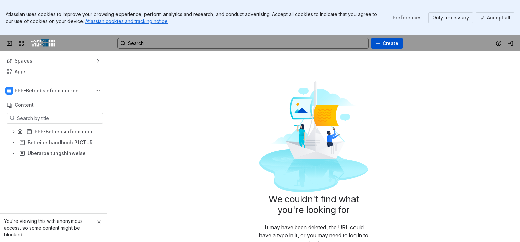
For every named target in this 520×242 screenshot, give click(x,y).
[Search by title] (59, 118)
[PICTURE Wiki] (43, 43)
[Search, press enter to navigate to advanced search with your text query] (243, 43)
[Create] (387, 43)
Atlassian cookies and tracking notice (126, 21)
